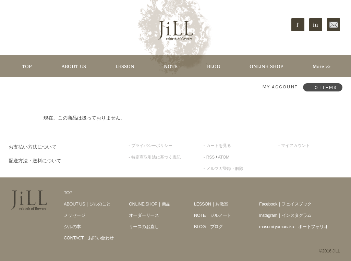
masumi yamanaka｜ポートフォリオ (293, 226)
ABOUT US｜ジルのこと (87, 204)
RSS (210, 157)
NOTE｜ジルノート (212, 215)
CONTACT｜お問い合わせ (89, 238)
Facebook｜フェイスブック (285, 204)
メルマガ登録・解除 (224, 168)
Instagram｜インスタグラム (285, 215)
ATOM (224, 157)
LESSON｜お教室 (211, 204)
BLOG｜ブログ (208, 226)
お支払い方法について (33, 147)
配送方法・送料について (35, 160)
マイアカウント (295, 145)
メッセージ (74, 215)
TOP (68, 192)
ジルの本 (72, 226)
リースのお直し (144, 226)
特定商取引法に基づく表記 (156, 157)
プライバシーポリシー (151, 145)
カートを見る (218, 145)
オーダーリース (144, 215)
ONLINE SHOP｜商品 (149, 204)
